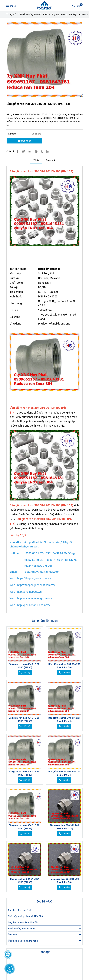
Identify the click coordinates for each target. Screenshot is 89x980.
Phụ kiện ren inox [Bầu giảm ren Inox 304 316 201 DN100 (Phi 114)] (77, 14)
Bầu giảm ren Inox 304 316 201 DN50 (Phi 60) (25, 720)
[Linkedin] (30, 151)
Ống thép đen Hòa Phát (44, 910)
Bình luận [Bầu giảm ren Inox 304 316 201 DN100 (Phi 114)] (51, 160)
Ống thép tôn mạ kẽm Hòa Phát (23, 922)
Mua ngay (24, 140)
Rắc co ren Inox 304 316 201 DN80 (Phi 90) (24, 881)
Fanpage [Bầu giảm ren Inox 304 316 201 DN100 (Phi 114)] (44, 952)
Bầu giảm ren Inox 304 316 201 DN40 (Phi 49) (64, 720)
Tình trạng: (12, 133)
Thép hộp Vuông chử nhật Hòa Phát (44, 916)
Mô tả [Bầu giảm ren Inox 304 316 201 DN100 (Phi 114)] (36, 160)
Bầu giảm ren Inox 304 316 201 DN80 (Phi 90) (25, 666)
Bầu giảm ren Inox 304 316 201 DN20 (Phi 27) (25, 827)
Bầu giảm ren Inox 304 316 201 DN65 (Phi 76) (64, 666)
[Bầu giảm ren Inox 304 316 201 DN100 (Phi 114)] (44, 5)
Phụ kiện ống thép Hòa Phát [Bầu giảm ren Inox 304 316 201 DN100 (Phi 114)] (34, 14)
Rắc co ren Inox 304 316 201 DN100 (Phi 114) (64, 827)
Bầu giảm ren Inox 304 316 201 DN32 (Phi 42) (25, 773)
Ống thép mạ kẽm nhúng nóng (44, 940)
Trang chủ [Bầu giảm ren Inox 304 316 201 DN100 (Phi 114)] (11, 14)
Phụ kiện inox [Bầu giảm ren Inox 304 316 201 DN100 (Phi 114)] (58, 14)
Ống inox (44, 934)
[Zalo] (50, 151)
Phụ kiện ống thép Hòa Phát (44, 928)
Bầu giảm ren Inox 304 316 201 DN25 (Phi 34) (64, 773)
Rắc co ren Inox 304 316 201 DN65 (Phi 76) (64, 881)
